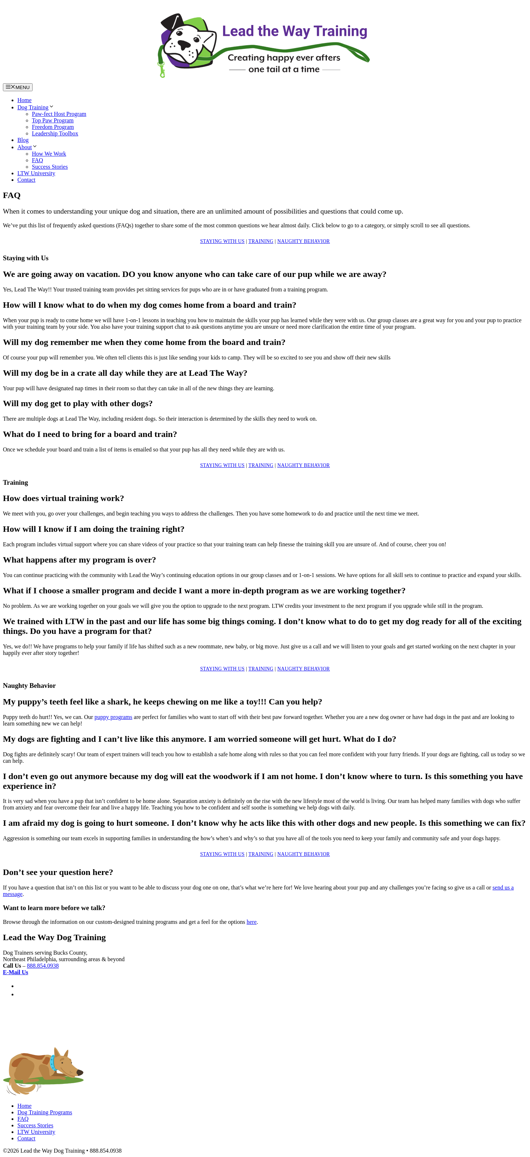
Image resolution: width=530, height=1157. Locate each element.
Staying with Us (222, 241)
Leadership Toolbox (55, 133)
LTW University (36, 173)
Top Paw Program (53, 120)
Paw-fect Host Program (59, 114)
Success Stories (50, 167)
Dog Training (35, 107)
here (252, 922)
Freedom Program (53, 127)
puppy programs (113, 717)
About (27, 147)
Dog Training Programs (44, 1112)
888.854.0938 (43, 966)
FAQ (37, 160)
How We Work (49, 154)
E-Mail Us (15, 972)
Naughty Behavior (303, 241)
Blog (23, 140)
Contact (26, 180)
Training (261, 241)
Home (24, 100)
